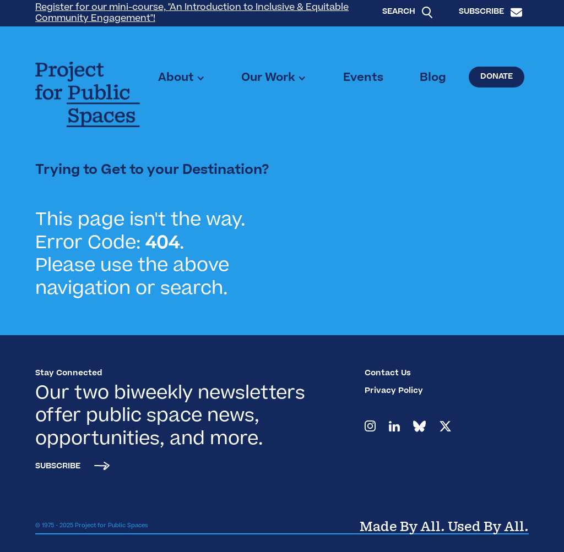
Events (363, 78)
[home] (87, 94)
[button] (181, 78)
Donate (496, 77)
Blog (433, 78)
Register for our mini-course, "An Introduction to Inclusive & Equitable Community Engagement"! (192, 13)
